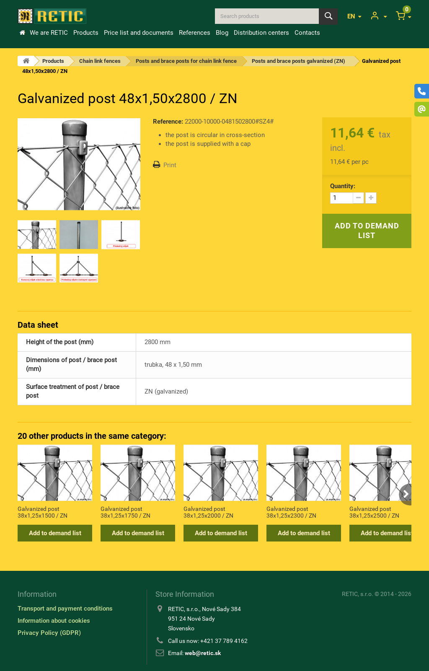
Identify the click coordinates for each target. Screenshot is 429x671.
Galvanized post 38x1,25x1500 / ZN (42, 512)
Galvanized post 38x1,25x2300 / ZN (291, 512)
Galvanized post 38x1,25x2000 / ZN (208, 512)
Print (169, 165)
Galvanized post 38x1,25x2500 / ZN (374, 512)
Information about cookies (54, 620)
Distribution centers (261, 32)
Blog (222, 32)
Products (85, 32)
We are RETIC (49, 32)
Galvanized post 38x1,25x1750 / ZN (125, 512)
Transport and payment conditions (65, 608)
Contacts (307, 32)
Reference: (168, 121)
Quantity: (342, 186)
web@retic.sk (203, 653)
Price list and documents (138, 32)
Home (22, 33)
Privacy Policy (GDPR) (49, 633)
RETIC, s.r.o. (357, 594)
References (194, 32)
